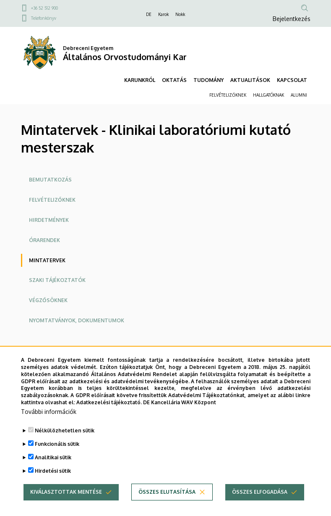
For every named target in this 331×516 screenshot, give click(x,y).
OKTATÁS (174, 80)
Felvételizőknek (52, 200)
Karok (163, 14)
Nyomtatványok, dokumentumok (76, 320)
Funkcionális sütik (57, 454)
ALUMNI (299, 94)
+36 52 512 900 (44, 8)
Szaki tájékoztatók (57, 280)
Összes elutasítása (166, 502)
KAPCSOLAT (292, 80)
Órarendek (44, 240)
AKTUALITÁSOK (250, 80)
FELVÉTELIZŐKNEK (227, 94)
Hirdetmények (49, 220)
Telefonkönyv (43, 18)
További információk (48, 422)
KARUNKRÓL (139, 80)
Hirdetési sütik (53, 481)
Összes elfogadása (259, 502)
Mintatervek (47, 260)
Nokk (180, 14)
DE (148, 14)
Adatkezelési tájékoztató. (109, 413)
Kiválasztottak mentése (66, 502)
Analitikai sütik (53, 468)
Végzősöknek (48, 300)
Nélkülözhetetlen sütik (64, 441)
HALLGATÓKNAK (268, 94)
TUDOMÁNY (208, 80)
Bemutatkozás (50, 179)
